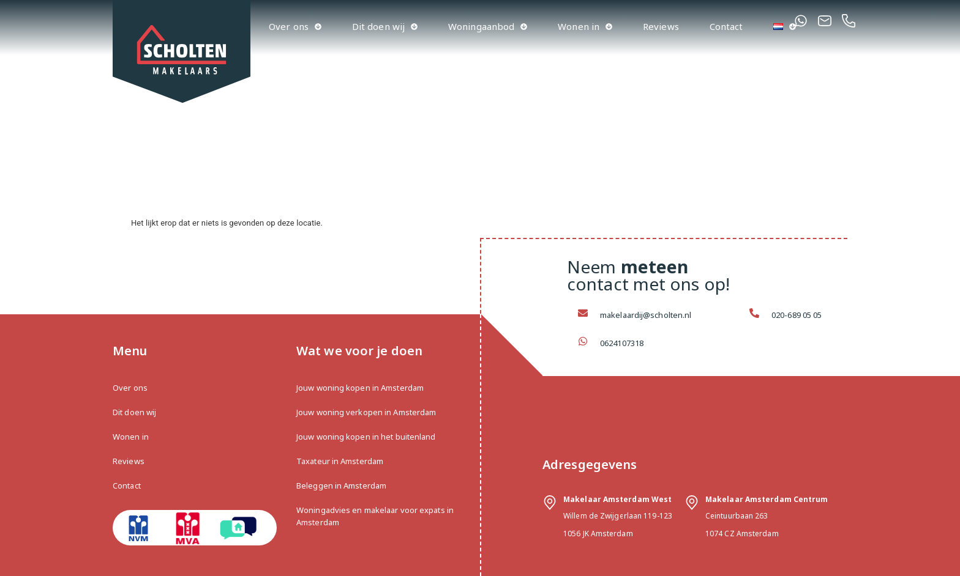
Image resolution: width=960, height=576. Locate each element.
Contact (726, 26)
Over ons (295, 26)
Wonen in (585, 26)
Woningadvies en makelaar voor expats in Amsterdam (375, 516)
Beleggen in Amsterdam (341, 485)
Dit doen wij (385, 26)
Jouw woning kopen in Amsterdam (360, 387)
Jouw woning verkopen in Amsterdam (366, 412)
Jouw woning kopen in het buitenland (366, 436)
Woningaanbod (487, 26)
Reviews (661, 26)
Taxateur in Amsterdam (339, 461)
